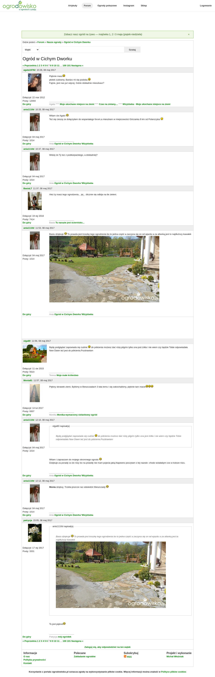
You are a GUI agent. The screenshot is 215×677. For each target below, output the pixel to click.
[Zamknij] (188, 34)
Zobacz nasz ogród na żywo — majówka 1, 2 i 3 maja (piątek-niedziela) (103, 34)
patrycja (28, 520)
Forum (87, 5)
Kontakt (28, 663)
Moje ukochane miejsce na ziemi (77, 104)
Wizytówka (87, 143)
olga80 (27, 341)
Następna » (77, 65)
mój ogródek (64, 636)
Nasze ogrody (54, 42)
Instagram (128, 5)
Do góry (27, 104)
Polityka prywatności (35, 659)
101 (69, 65)
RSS (128, 657)
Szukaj (132, 49)
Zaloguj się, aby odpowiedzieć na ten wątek (107, 647)
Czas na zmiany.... (109, 104)
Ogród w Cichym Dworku (77, 42)
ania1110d (29, 109)
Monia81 (28, 380)
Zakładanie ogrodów (85, 656)
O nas (27, 656)
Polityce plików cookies (173, 671)
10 (55, 65)
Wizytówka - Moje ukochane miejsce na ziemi (146, 104)
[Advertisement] (108, 21)
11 (58, 65)
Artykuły (72, 5)
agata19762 (30, 70)
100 (64, 65)
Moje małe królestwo (67, 375)
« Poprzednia (30, 65)
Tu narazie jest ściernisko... (70, 222)
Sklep (144, 5)
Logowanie (206, 5)
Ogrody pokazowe (107, 5)
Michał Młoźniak (175, 656)
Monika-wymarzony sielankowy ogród (77, 414)
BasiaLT (28, 188)
